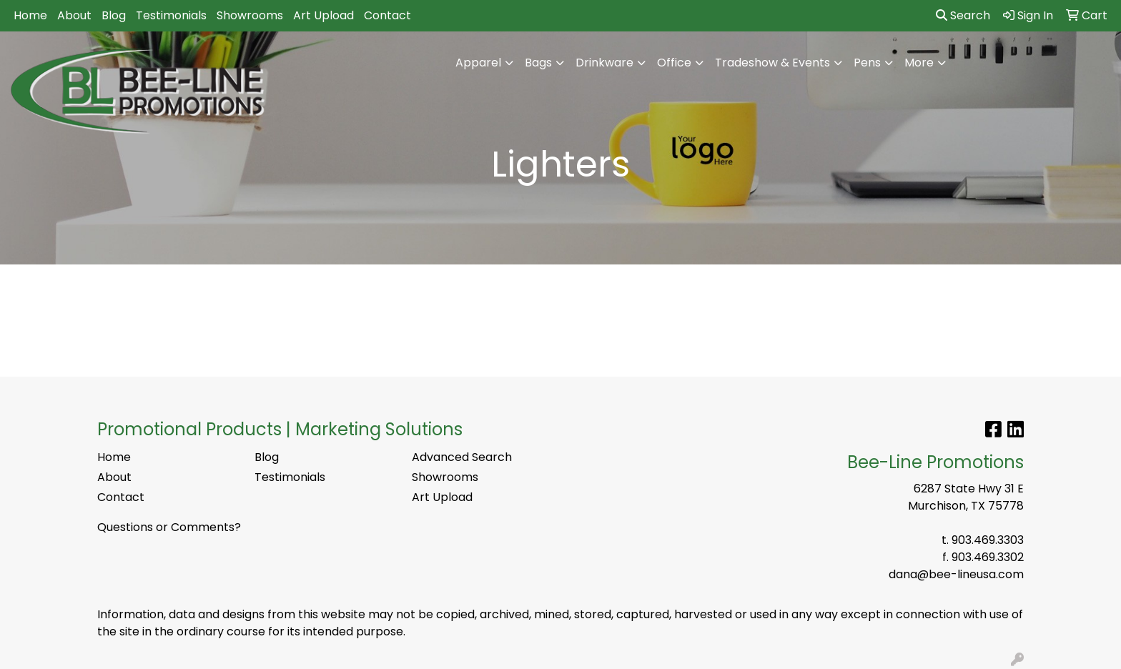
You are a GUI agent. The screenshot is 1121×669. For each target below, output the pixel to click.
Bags (538, 62)
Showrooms (250, 15)
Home (30, 15)
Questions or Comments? (169, 527)
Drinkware (604, 62)
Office (674, 62)
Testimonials (171, 15)
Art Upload (323, 15)
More (919, 62)
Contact (387, 15)
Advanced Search (462, 457)
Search (963, 15)
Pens (867, 62)
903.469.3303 (988, 540)
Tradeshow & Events (772, 62)
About (74, 15)
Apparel (478, 62)
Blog (114, 15)
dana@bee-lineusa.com (956, 574)
